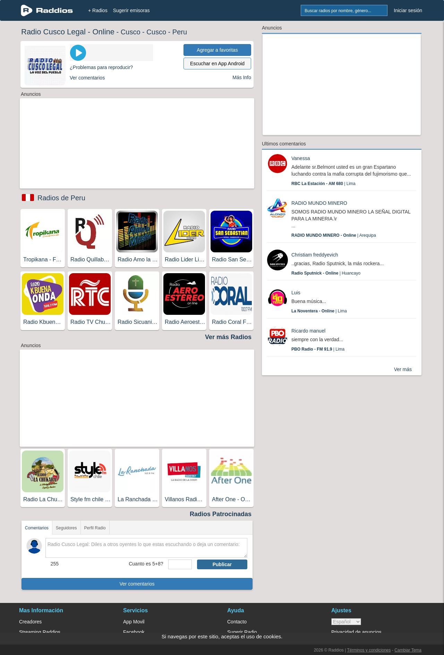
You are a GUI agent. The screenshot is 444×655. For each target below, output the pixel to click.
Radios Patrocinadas (220, 514)
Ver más (403, 369)
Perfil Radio (95, 528)
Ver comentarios (136, 584)
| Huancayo (325, 273)
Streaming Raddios (39, 632)
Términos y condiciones (369, 650)
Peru (179, 32)
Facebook (133, 632)
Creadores (30, 621)
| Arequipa (333, 235)
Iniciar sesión (408, 10)
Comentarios (37, 528)
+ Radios (98, 10)
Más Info (241, 77)
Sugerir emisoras (131, 10)
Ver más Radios (228, 337)
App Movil (133, 621)
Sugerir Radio (242, 632)
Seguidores (66, 528)
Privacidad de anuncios (356, 632)
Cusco (130, 32)
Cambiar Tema (407, 650)
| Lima (323, 183)
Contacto (237, 621)
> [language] (346, 621)
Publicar (222, 564)
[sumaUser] (179, 564)
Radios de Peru (61, 198)
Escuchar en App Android (217, 63)
